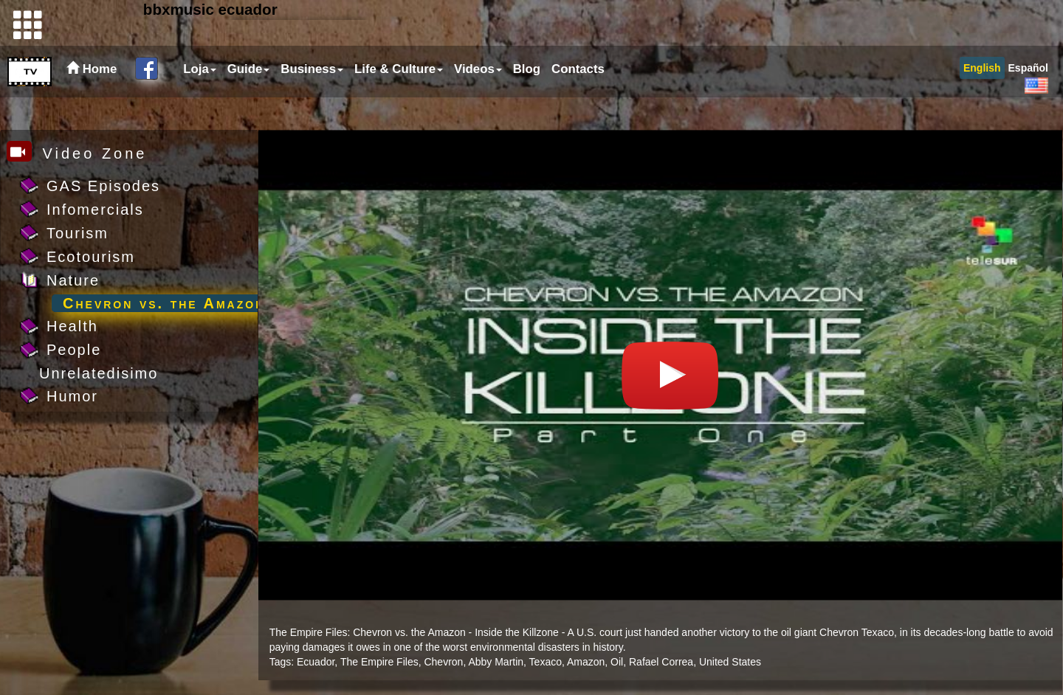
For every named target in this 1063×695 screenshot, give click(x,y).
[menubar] (392, 101)
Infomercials (95, 209)
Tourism (78, 233)
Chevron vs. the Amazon (164, 303)
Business (312, 101)
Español (1028, 100)
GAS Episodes (103, 186)
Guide (248, 101)
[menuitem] (198, 101)
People (74, 350)
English (982, 100)
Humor (72, 396)
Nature (73, 280)
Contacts (578, 101)
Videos (478, 101)
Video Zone (77, 153)
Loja (199, 101)
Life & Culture (398, 101)
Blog (526, 101)
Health (72, 326)
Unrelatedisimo (98, 373)
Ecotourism (91, 257)
